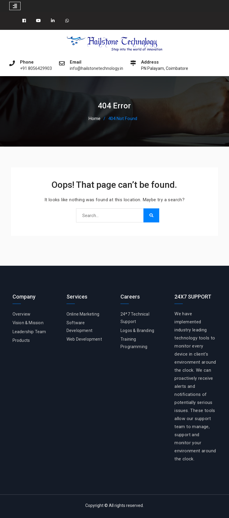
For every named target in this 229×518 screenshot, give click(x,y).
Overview (22, 314)
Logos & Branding (137, 330)
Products (21, 340)
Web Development (84, 339)
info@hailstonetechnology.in (96, 68)
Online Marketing (82, 314)
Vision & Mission (28, 322)
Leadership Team (29, 331)
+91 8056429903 (36, 68)
